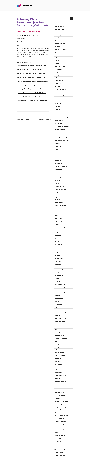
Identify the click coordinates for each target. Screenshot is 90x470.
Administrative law (59, 26)
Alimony (56, 40)
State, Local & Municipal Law (61, 407)
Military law (57, 329)
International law (58, 275)
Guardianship (57, 252)
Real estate (57, 378)
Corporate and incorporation (61, 140)
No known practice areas (60, 338)
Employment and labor (60, 189)
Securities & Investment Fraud (62, 384)
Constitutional (58, 123)
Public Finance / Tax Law (60, 375)
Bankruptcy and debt (59, 66)
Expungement (58, 210)
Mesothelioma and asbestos (61, 327)
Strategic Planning (59, 409)
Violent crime (57, 441)
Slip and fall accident (59, 395)
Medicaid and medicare (60, 318)
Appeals (56, 52)
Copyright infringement (60, 137)
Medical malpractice (59, 321)
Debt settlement (58, 163)
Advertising (57, 35)
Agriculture (57, 37)
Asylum (56, 57)
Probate (56, 369)
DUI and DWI (57, 177)
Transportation (58, 427)
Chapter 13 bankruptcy (60, 92)
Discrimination (58, 169)
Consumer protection (59, 129)
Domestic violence (59, 175)
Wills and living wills (59, 447)
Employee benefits (59, 186)
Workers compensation (60, 449)
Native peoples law (59, 335)
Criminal (56, 149)
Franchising (57, 235)
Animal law (57, 46)
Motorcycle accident (59, 332)
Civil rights (57, 109)
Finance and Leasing (59, 227)
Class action (57, 112)
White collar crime (59, 444)
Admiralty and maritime (60, 29)
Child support (57, 103)
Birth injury (57, 72)
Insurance (57, 267)
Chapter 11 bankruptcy (60, 89)
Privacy (56, 367)
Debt (55, 157)
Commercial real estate (60, 115)
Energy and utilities (59, 192)
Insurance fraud (58, 269)
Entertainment (58, 195)
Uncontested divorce (59, 435)
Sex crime (57, 389)
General (56, 241)
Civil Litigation (58, 106)
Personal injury (58, 358)
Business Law (57, 83)
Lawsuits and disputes (60, 292)
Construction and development (62, 126)
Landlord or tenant (59, 289)
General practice (58, 244)
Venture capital (58, 438)
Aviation (56, 60)
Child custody (58, 100)
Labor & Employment (59, 284)
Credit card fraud (59, 143)
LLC (55, 309)
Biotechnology (58, 69)
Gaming (56, 238)
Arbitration (57, 55)
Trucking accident (59, 429)
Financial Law (57, 230)
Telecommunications (59, 418)
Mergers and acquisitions (61, 324)
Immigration (57, 264)
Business (56, 77)
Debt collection (58, 160)
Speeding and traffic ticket (61, 401)
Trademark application (60, 421)
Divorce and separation (60, 172)
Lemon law (57, 295)
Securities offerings (59, 387)
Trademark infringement (60, 424)
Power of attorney (59, 364)
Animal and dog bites (59, 43)
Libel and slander (58, 298)
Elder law (56, 183)
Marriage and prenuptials (61, 312)
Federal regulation (59, 221)
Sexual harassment (59, 392)
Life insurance (58, 304)
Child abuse (57, 97)
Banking (56, 63)
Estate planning (58, 202)
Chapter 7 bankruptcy (60, 95)
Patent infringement (59, 355)
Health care (57, 255)
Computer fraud (58, 120)
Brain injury (57, 75)
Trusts (56, 432)
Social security (58, 398)
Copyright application (60, 135)
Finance (56, 224)
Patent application (59, 352)
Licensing (57, 301)
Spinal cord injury (58, 404)
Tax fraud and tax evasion (61, 415)
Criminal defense (58, 152)
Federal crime (58, 218)
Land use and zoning (59, 287)
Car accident (57, 86)
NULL (55, 341)
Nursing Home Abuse (59, 344)
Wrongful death (58, 452)
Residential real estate (60, 381)
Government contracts (60, 250)
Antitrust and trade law (60, 49)
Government (57, 247)
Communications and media (61, 117)
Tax (55, 412)
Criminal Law (57, 155)
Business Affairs (58, 80)
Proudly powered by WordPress (22, 467)
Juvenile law (57, 281)
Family (56, 212)
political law (57, 361)
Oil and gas (57, 347)
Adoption (56, 32)
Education (57, 180)
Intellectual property (59, 272)
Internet (56, 278)
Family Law (57, 215)
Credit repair (57, 146)
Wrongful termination (60, 455)
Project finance (58, 372)
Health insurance (58, 258)
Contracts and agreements (61, 132)
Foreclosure (57, 232)
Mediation (57, 315)
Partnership (57, 349)
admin (30, 17)
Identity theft (58, 261)
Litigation (57, 307)
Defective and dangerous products (63, 166)
